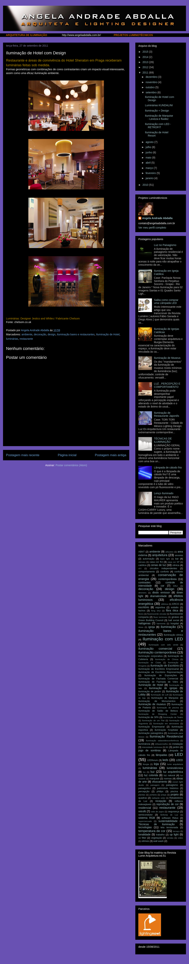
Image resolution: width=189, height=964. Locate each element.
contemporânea (167, 579)
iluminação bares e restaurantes (75, 334)
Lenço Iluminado (164, 493)
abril (148, 162)
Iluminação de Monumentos (156, 701)
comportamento (146, 571)
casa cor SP (174, 562)
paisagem (155, 785)
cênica (175, 565)
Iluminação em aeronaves (166, 723)
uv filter (142, 838)
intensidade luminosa (152, 747)
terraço (176, 831)
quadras (142, 798)
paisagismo (172, 785)
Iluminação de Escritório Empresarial (158, 669)
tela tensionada (169, 827)
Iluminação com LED (163, 639)
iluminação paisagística (150, 733)
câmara (141, 562)
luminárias (12, 338)
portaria (153, 795)
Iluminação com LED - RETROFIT (158, 126)
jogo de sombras (149, 750)
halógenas (144, 623)
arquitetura (159, 555)
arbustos (169, 552)
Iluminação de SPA (148, 717)
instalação (177, 744)
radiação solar (158, 798)
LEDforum (152, 760)
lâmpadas (161, 754)
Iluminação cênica (173, 635)
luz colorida (151, 775)
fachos (141, 610)
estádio (175, 607)
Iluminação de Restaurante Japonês (166, 414)
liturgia (146, 764)
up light (174, 834)
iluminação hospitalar (166, 730)
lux (144, 772)
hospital (174, 623)
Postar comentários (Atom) (71, 465)
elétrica (164, 604)
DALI (175, 586)
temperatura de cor (151, 831)
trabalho (160, 834)
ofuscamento (159, 781)
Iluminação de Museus (167, 357)
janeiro (150, 178)
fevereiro (151, 173)
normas (168, 778)
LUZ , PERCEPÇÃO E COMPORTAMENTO (167, 385)
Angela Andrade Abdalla (157, 218)
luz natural (169, 775)
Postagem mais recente (22, 455)
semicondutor (145, 814)
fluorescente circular (156, 614)
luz (152, 772)
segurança (173, 811)
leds (165, 760)
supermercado (145, 821)
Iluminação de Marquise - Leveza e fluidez (159, 117)
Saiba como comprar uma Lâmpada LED (166, 301)
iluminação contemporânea (157, 652)
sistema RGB (146, 817)
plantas (141, 795)
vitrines (145, 841)
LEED (179, 760)
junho (149, 152)
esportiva (160, 607)
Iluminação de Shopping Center (157, 714)
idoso (140, 627)
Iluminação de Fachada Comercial (158, 678)
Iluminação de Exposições (160, 675)
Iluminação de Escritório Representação (160, 672)
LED (179, 754)
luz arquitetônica (173, 771)
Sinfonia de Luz (169, 815)
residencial (144, 807)
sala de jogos (157, 811)
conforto (164, 571)
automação (148, 558)
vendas (170, 838)
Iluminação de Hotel (107, 334)
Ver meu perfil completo (152, 227)
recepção (160, 800)
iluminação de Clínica (166, 659)
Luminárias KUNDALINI (159, 105)
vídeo (180, 838)
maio (149, 157)
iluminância (144, 744)
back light (165, 559)
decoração (40, 334)
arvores (179, 555)
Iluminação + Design (157, 110)
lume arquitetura (175, 764)
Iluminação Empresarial (151, 726)
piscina (174, 791)
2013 (146, 62)
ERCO (175, 604)
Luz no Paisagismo (165, 245)
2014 (146, 57)
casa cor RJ (156, 562)
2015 (146, 51)
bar (177, 558)
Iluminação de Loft (160, 695)
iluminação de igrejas (163, 688)
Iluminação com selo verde (163, 645)
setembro (151, 92)
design (51, 334)
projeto (175, 794)
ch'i (139, 568)
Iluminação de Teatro (173, 717)
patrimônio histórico (167, 788)
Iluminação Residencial (166, 736)
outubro (150, 87)
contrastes (144, 582)
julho (149, 147)
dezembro (152, 76)
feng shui (156, 611)
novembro (152, 82)
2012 (146, 67)
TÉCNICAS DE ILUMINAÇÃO (163, 440)
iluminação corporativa (150, 656)
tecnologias (145, 827)
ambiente (27, 334)
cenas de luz (158, 565)
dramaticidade (158, 596)
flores (140, 614)
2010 (146, 184)
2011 (146, 72)
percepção (143, 791)
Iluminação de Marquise (164, 698)
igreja (151, 626)
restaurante (26, 338)
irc (167, 747)
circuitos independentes (163, 568)
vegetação (156, 838)
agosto (150, 142)
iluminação (168, 627)
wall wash (158, 841)
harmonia (161, 623)
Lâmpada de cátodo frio (168, 467)
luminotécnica (175, 768)
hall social (173, 620)
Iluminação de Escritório (164, 665)
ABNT (141, 551)
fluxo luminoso (160, 617)
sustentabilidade (167, 821)
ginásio (175, 617)
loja (156, 764)
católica (142, 565)
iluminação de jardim (149, 691)
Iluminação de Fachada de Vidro (158, 682)
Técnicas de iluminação (156, 824)
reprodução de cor (167, 804)
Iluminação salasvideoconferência (162, 740)
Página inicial (67, 455)
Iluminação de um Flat (153, 720)
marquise (154, 778)
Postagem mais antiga (110, 455)
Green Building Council (150, 620)
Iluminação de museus (152, 704)
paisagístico (144, 788)
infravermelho (161, 744)
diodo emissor (161, 592)
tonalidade (144, 834)
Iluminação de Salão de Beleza (158, 711)
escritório (143, 607)
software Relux (170, 818)
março (150, 167)
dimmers (142, 593)
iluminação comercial (155, 648)
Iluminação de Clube (149, 662)
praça (163, 795)
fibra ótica (172, 610)
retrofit (142, 811)
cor (162, 585)
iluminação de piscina (168, 707)
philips (160, 791)
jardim (176, 747)
